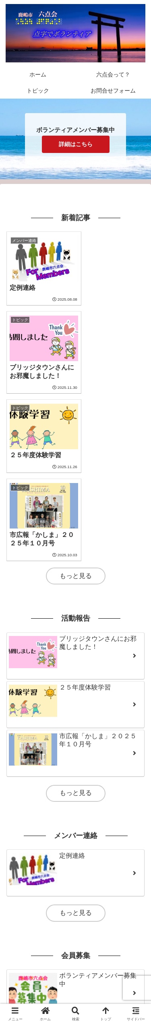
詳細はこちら (76, 144)
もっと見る (76, 406)
